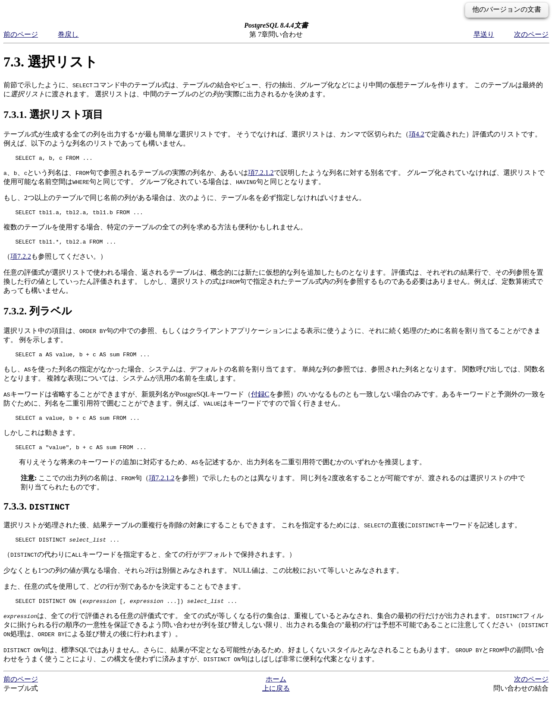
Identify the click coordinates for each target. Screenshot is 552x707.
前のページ (20, 34)
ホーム (276, 689)
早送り (484, 34)
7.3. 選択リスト (50, 62)
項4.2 (416, 134)
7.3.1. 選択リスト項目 (53, 114)
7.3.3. (36, 514)
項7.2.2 (20, 260)
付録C (260, 399)
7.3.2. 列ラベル (37, 314)
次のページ (531, 34)
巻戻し (68, 34)
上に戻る (276, 698)
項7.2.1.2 (261, 174)
